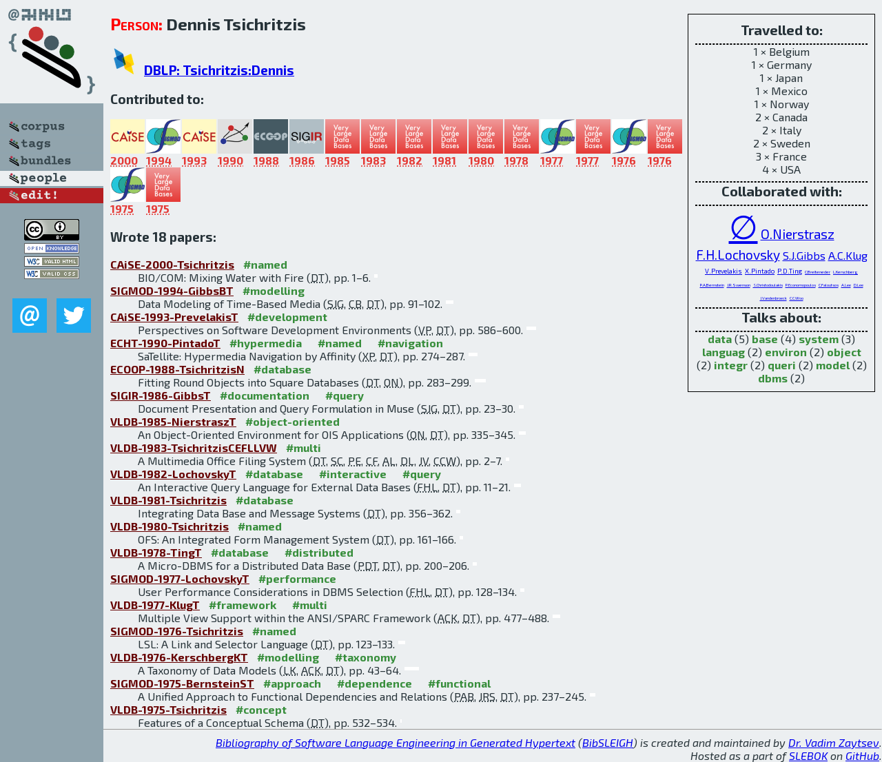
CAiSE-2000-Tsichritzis (172, 264)
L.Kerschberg (845, 271)
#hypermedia (265, 342)
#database (282, 368)
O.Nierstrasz (797, 234)
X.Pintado (760, 271)
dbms (773, 377)
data (720, 338)
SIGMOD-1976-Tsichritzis (176, 630)
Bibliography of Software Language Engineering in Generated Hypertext (395, 742)
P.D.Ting (789, 271)
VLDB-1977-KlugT (155, 604)
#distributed (319, 552)
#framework (242, 604)
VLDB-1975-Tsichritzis (168, 709)
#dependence (374, 683)
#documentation (264, 395)
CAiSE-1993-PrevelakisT (174, 316)
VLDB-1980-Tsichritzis (169, 526)
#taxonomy (365, 656)
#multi (303, 447)
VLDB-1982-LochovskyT (173, 473)
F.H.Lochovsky (738, 254)
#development (287, 316)
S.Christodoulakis (768, 284)
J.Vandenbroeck (773, 298)
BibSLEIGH (607, 742)
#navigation (410, 342)
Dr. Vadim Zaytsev (833, 742)
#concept (261, 709)
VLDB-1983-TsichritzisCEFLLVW (193, 447)
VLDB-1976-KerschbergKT (179, 656)
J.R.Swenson (738, 284)
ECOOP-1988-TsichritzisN (177, 368)
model (833, 364)
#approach (292, 683)
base (765, 338)
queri (782, 364)
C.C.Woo (796, 298)
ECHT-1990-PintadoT (165, 342)
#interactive (353, 473)
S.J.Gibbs (804, 255)
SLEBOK (808, 755)
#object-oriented (292, 421)
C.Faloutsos (829, 284)
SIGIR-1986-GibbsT (160, 395)
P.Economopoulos (801, 284)
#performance (297, 578)
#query (344, 395)
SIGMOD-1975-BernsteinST (182, 683)
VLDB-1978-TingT (156, 552)
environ (786, 351)
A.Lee (846, 284)
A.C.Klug (848, 255)
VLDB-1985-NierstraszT (173, 421)
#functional (459, 683)
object (844, 351)
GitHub (862, 755)
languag (723, 351)
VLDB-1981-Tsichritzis (168, 499)
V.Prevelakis (723, 271)
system (819, 338)
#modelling (274, 290)
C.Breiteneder (817, 271)
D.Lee (858, 284)
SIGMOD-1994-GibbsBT (172, 290)
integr (731, 364)
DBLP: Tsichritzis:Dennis (219, 70)
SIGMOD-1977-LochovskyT (179, 578)
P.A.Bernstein (712, 284)
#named (265, 264)
